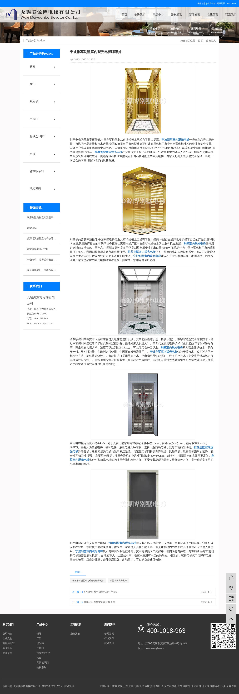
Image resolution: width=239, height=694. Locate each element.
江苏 (114, 686)
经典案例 (75, 633)
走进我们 (139, 14)
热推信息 (201, 3)
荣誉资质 (7, 653)
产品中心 (158, 14)
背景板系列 (37, 171)
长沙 (163, 686)
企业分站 (211, 3)
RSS (228, 3)
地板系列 (35, 188)
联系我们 (230, 14)
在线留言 (212, 14)
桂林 (196, 686)
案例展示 (176, 14)
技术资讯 (109, 643)
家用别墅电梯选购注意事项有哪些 (41, 217)
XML (234, 3)
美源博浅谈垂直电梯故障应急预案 (41, 238)
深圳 (234, 686)
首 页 (200, 40)
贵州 (152, 686)
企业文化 (7, 638)
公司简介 (7, 633)
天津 (207, 686)
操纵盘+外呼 (37, 136)
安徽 (174, 686)
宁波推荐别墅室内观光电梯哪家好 (87, 580)
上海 (125, 686)
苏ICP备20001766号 (52, 686)
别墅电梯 (32, 228)
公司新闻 (109, 633)
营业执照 (7, 648)
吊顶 (32, 153)
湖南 (185, 686)
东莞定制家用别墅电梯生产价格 (101, 592)
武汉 (120, 686)
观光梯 (34, 101)
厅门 (32, 84)
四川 (158, 686)
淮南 (212, 686)
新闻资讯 (194, 14)
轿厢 (32, 66)
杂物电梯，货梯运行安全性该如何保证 (41, 259)
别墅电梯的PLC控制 (37, 249)
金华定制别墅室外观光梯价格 (99, 602)
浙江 (141, 686)
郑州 (190, 686)
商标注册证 (9, 643)
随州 (201, 686)
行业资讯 (109, 638)
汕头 (223, 686)
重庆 (147, 686)
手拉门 (34, 118)
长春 (228, 686)
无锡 (136, 686)
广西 (168, 686)
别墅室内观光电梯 (118, 580)
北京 (130, 686)
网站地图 (221, 3)
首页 (124, 14)
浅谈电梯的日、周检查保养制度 (41, 270)
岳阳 (217, 686)
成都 (179, 686)
